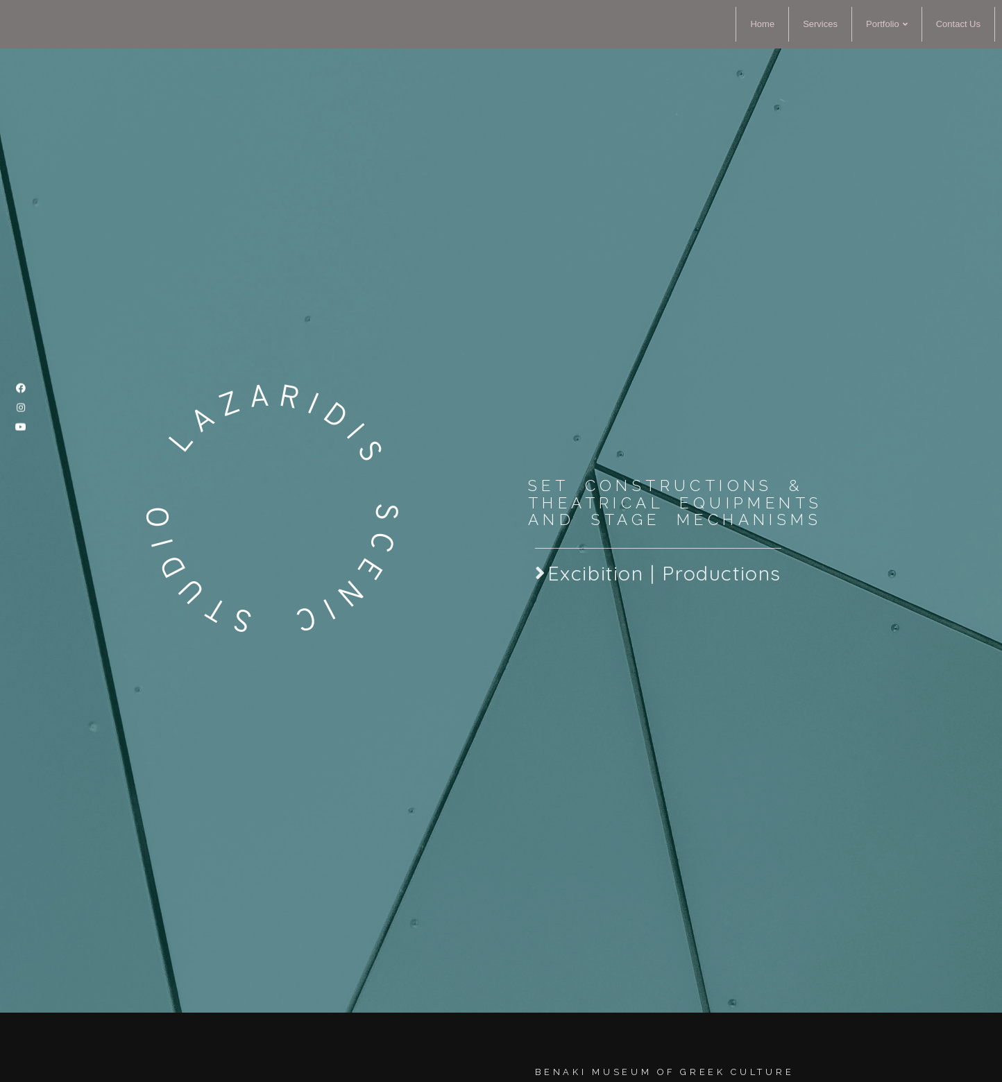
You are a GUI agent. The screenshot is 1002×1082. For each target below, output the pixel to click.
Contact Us (958, 24)
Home (762, 24)
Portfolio (887, 24)
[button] (658, 602)
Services (820, 24)
